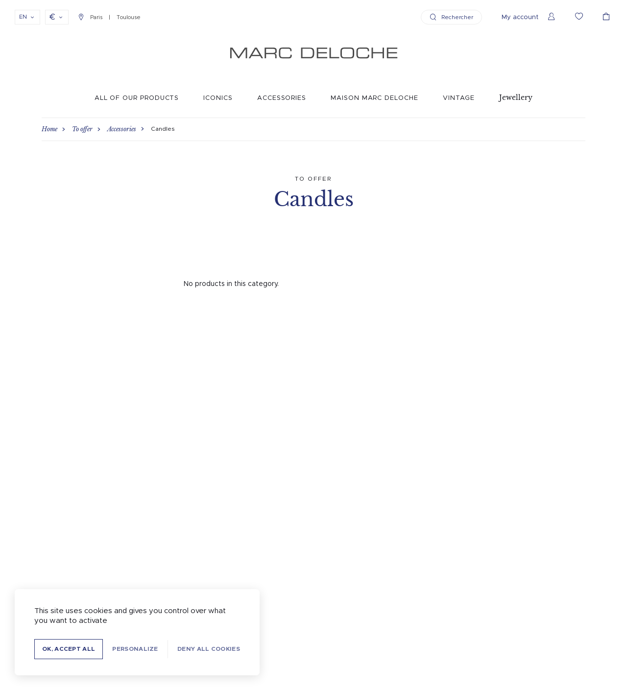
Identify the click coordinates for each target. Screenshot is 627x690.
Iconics (218, 98)
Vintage (459, 98)
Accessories (281, 98)
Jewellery (515, 97)
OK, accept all (68, 649)
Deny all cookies (208, 649)
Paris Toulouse (109, 17)
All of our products (137, 98)
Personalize (135, 649)
